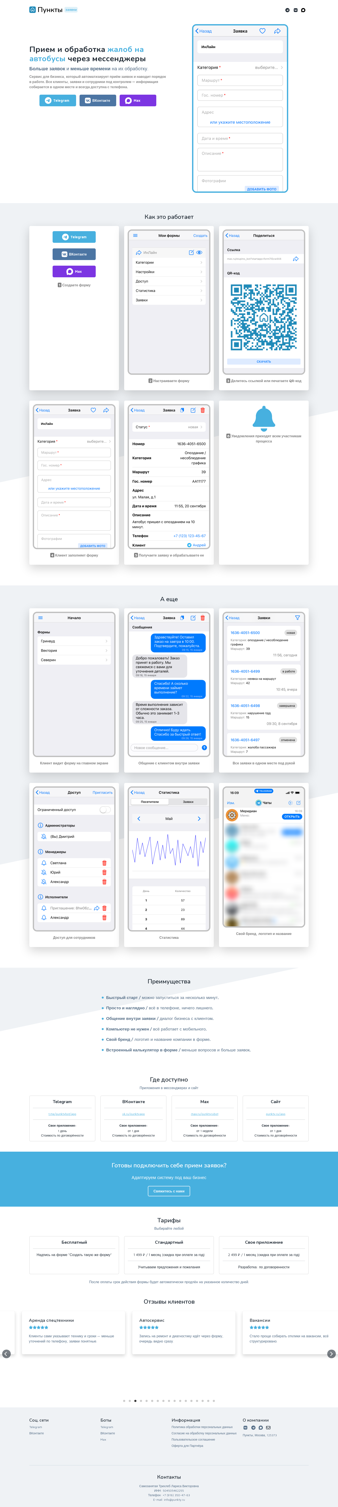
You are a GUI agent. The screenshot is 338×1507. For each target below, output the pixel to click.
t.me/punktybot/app (62, 1114)
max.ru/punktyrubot (204, 1114)
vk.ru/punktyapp (133, 1114)
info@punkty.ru (174, 1499)
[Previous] (6, 1354)
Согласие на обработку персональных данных (204, 1433)
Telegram (35, 1427)
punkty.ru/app (275, 1114)
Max (103, 1439)
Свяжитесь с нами (169, 1191)
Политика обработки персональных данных (202, 1427)
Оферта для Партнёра (187, 1445)
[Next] (331, 1354)
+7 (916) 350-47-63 (176, 1495)
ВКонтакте (36, 1433)
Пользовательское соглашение (193, 1439)
